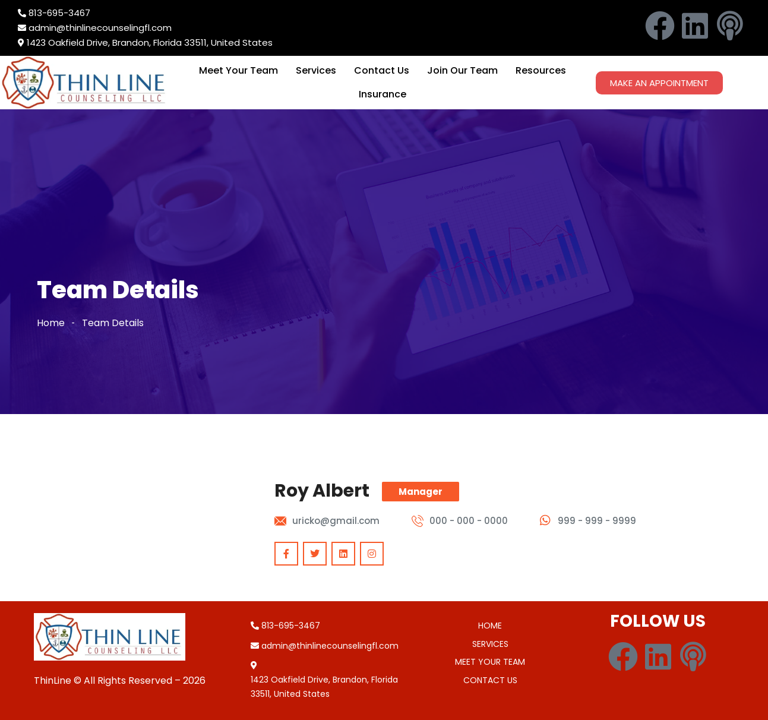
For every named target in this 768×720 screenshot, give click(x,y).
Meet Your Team (238, 70)
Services (316, 70)
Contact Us (381, 70)
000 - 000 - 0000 (468, 520)
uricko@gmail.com (336, 520)
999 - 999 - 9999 (597, 520)
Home (51, 323)
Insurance (382, 94)
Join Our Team (462, 70)
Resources (541, 70)
